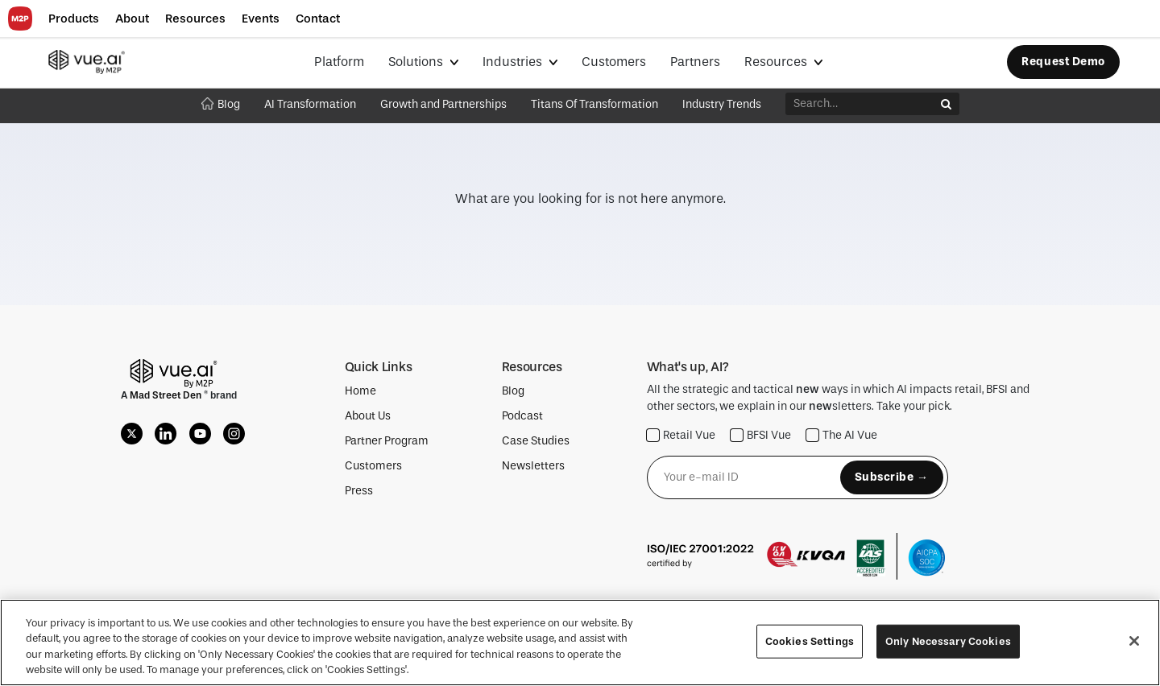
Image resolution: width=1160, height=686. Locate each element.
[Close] (1134, 641)
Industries (514, 61)
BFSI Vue (761, 435)
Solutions (417, 61)
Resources (777, 61)
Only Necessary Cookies (948, 641)
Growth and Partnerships (443, 104)
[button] (73, 19)
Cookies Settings (809, 641)
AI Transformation (310, 104)
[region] (580, 642)
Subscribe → (892, 477)
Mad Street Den (167, 395)
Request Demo (1063, 61)
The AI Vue (841, 435)
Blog (220, 104)
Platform (339, 61)
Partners (695, 61)
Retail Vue (681, 435)
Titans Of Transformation (594, 104)
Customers (614, 61)
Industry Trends (721, 104)
